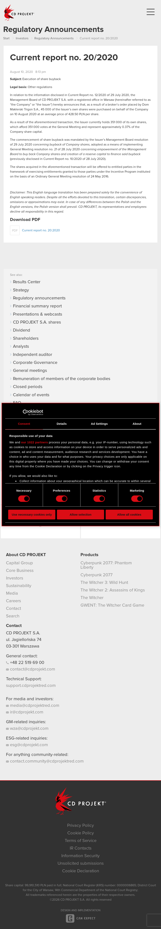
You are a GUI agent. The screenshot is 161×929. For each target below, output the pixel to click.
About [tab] (137, 423)
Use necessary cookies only (32, 514)
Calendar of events (31, 395)
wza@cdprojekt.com (27, 728)
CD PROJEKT (19, 12)
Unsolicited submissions (81, 863)
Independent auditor (32, 355)
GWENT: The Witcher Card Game (112, 605)
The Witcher (91, 598)
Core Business (20, 570)
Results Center (26, 282)
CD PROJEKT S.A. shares (37, 322)
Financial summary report (37, 306)
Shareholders (26, 338)
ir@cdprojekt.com (24, 712)
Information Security (80, 856)
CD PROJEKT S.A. (23, 633)
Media (12, 593)
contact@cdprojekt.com (30, 669)
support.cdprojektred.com (31, 685)
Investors (14, 578)
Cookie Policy (80, 833)
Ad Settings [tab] (99, 423)
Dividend (21, 330)
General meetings (30, 370)
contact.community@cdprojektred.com (45, 761)
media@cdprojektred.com (32, 705)
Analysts (21, 346)
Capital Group (19, 563)
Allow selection (80, 514)
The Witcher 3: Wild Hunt (104, 582)
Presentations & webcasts (37, 314)
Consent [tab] (24, 423)
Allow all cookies (129, 514)
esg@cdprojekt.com (27, 745)
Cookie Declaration (80, 871)
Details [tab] (62, 423)
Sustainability (18, 586)
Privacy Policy (80, 825)
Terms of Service (80, 841)
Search (12, 616)
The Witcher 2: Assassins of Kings (112, 590)
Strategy (21, 290)
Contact (13, 608)
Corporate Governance (35, 363)
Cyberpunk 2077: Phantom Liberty (106, 565)
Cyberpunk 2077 (96, 575)
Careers (13, 601)
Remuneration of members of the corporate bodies (61, 379)
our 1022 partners (34, 442)
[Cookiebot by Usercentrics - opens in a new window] (25, 412)
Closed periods (27, 387)
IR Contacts (80, 848)
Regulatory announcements (39, 298)
